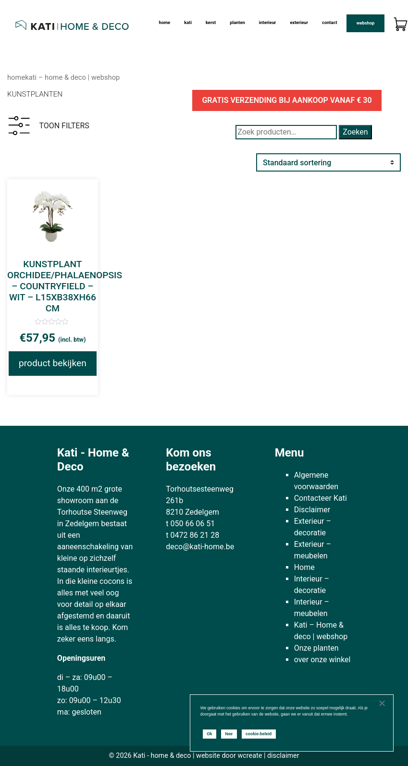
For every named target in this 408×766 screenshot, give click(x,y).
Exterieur (299, 22)
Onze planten (316, 648)
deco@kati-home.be (200, 546)
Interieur (267, 22)
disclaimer (283, 756)
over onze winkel (322, 659)
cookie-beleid (259, 733)
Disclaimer (312, 509)
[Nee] (381, 703)
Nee (229, 733)
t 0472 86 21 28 (192, 535)
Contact (329, 22)
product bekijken (53, 363)
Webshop (366, 22)
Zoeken (355, 131)
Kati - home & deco (162, 756)
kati (188, 22)
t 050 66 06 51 (190, 523)
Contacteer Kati (320, 498)
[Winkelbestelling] (328, 162)
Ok (209, 733)
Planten (237, 22)
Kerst (211, 22)
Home (165, 22)
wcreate (249, 756)
